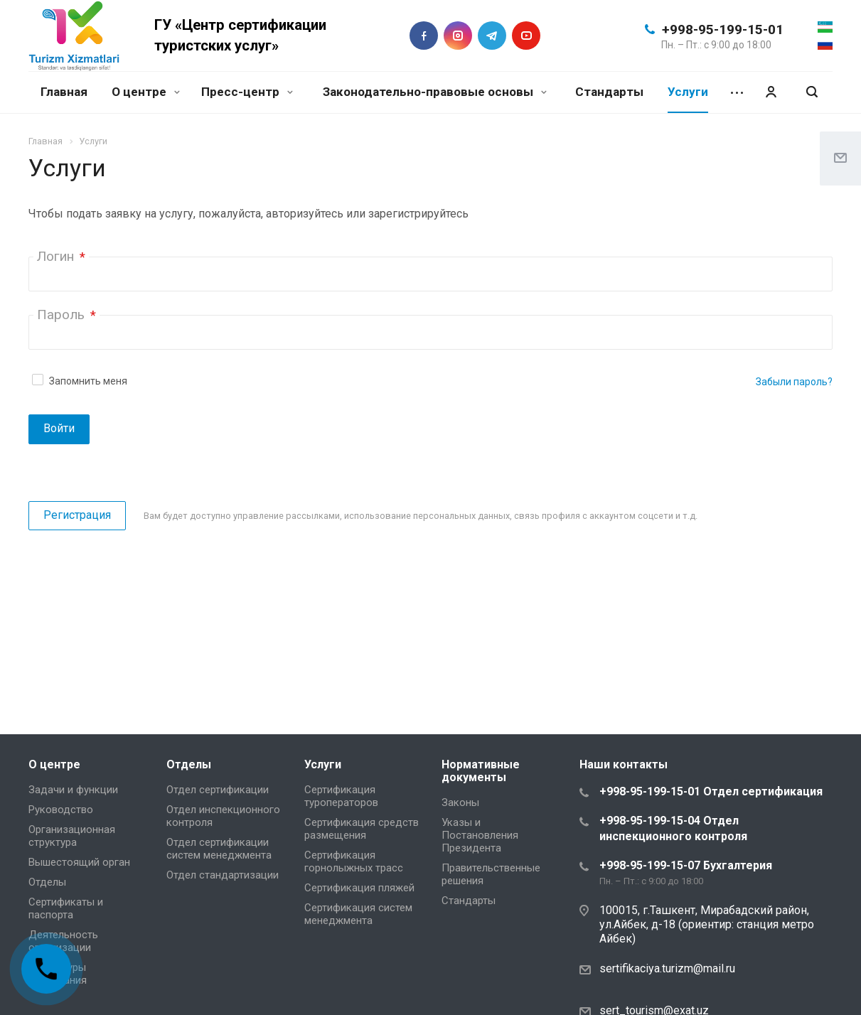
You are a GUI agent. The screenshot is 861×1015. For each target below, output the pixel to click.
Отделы (47, 882)
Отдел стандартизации (222, 875)
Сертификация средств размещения (361, 829)
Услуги (688, 92)
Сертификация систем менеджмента (358, 914)
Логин (61, 256)
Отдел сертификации (217, 789)
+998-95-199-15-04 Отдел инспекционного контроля (673, 828)
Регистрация (77, 515)
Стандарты (609, 92)
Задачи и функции (73, 789)
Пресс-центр (247, 92)
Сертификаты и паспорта (65, 908)
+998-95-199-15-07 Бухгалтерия (685, 865)
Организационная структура (71, 836)
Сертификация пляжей (359, 887)
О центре (146, 92)
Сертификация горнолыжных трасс (353, 861)
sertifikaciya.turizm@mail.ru (667, 968)
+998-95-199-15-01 (723, 29)
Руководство (60, 809)
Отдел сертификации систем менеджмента (219, 848)
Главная (64, 92)
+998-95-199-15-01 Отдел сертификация (711, 791)
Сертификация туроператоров (341, 796)
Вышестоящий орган (79, 862)
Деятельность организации (63, 941)
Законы (460, 802)
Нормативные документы (481, 771)
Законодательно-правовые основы (435, 92)
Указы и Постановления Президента (480, 835)
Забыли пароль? (794, 381)
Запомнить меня (88, 381)
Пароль (66, 314)
